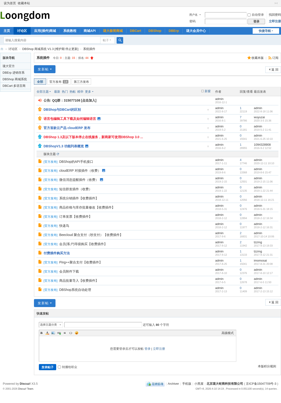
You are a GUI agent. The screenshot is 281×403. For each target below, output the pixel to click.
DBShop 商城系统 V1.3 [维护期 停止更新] (50, 49)
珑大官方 (9, 66)
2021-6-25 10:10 (263, 138)
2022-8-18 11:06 (263, 111)
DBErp (174, 31)
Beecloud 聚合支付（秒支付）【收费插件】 (91, 235)
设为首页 (10, 3)
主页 (7, 31)
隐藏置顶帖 (208, 138)
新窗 (208, 91)
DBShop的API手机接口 (76, 161)
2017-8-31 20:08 (263, 263)
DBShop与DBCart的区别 (62, 109)
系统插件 (89, 49)
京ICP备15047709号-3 (261, 383)
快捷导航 (265, 31)
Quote (65, 333)
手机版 (186, 383)
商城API (90, 31)
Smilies (76, 333)
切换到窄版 (276, 3)
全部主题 (43, 91)
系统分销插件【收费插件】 (79, 198)
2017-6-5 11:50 (262, 282)
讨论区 (22, 31)
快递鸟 (64, 226)
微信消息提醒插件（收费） (79, 180)
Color (47, 333)
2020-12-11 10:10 (264, 163)
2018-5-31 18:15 (263, 209)
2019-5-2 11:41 (262, 129)
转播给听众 (67, 367)
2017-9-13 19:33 (263, 245)
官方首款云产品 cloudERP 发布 (67, 128)
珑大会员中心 (196, 31)
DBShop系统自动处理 (75, 290)
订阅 (275, 58)
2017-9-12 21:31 (263, 254)
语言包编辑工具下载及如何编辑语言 (70, 119)
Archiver (173, 383)
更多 (88, 91)
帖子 (106, 40)
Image (53, 333)
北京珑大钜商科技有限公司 (225, 383)
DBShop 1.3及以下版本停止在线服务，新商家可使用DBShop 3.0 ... (93, 137)
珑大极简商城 (113, 31)
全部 (40, 82)
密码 (192, 21)
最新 (57, 91)
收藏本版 (258, 58)
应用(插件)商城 (45, 31)
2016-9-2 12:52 (262, 148)
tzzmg (258, 242)
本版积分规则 (267, 366)
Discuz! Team (25, 388)
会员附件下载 (69, 271)
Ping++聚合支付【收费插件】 (80, 262)
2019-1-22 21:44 (263, 190)
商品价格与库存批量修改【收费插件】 (87, 207)
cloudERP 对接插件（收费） (80, 170)
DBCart (135, 31)
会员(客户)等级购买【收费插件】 (83, 244)
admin (219, 99)
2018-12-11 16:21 (264, 199)
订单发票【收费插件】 (75, 216)
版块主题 (50, 154)
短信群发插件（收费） (75, 189)
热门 (65, 91)
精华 (80, 91)
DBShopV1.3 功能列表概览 (64, 146)
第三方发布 (81, 82)
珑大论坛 (2, 49)
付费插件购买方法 (57, 253)
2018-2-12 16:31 (263, 227)
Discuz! (25, 383)
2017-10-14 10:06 (264, 236)
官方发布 (58, 82)
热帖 (73, 91)
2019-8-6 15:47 (262, 172)
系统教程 (69, 31)
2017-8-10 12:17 (263, 273)
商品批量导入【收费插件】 (79, 280)
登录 (147, 348)
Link (59, 333)
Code (70, 333)
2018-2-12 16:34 (263, 218)
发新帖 (43, 69)
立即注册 (275, 21)
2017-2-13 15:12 (263, 291)
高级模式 (228, 333)
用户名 (193, 14)
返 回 (274, 69)
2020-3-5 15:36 (262, 120)
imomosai (260, 260)
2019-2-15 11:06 (263, 181)
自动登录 (256, 14)
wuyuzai (259, 117)
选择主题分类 (48, 324)
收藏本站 (24, 3)
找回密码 (275, 14)
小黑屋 (198, 383)
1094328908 (262, 144)
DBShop (154, 31)
